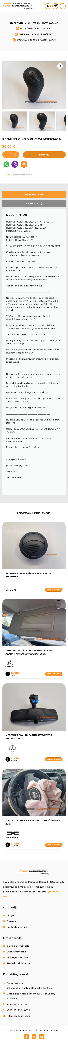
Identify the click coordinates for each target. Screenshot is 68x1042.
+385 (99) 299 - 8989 (18, 1010)
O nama (11, 921)
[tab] (34, 194)
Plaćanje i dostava (17, 957)
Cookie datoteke (16, 951)
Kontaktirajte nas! (17, 927)
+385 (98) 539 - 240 (17, 1004)
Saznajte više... (54, 590)
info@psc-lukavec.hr (18, 1016)
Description (34, 194)
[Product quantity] (10, 154)
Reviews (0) (34, 203)
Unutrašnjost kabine (43, 23)
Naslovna (17, 23)
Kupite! (44, 154)
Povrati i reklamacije (19, 963)
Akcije (10, 915)
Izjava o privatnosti (18, 946)
